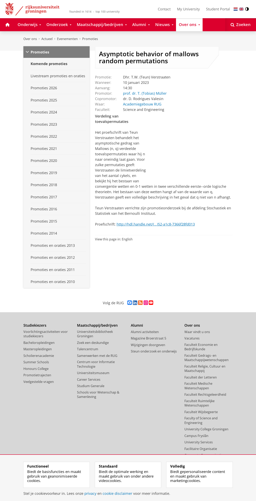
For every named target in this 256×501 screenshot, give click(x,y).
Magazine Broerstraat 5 (148, 338)
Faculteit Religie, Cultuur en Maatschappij (204, 368)
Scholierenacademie (38, 355)
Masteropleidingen (37, 349)
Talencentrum (87, 349)
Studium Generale (90, 386)
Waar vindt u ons (197, 332)
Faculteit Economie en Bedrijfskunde (201, 346)
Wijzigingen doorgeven (148, 345)
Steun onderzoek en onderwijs (154, 351)
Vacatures (192, 338)
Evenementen (67, 39)
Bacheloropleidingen (39, 342)
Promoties (90, 39)
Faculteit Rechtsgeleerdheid (205, 394)
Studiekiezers (34, 325)
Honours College (36, 368)
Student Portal (218, 9)
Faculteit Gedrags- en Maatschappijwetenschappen (206, 357)
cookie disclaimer (117, 493)
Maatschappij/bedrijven (97, 325)
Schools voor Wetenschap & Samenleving (98, 394)
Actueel (47, 39)
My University (188, 9)
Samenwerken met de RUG (97, 355)
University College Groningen (206, 429)
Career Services (88, 379)
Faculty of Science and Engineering (201, 420)
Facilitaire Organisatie (200, 449)
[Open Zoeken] (240, 24)
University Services (198, 442)
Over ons (30, 39)
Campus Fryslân (196, 436)
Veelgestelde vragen (38, 382)
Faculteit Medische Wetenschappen (198, 385)
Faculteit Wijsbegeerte (201, 412)
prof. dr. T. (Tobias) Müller (144, 93)
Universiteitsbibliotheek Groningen (95, 333)
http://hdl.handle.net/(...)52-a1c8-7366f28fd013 (156, 224)
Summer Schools (36, 362)
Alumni (137, 325)
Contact (164, 9)
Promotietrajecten (37, 375)
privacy (90, 493)
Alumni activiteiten (145, 332)
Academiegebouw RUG (142, 103)
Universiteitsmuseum (93, 373)
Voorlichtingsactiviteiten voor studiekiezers (45, 333)
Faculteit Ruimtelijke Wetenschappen (199, 403)
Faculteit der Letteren (200, 377)
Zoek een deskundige (93, 342)
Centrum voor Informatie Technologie (96, 364)
